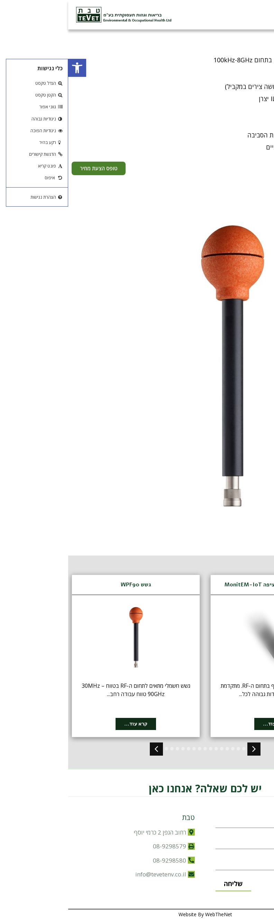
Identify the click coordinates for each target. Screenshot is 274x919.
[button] (9, 68)
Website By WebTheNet (137, 914)
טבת (120, 817)
